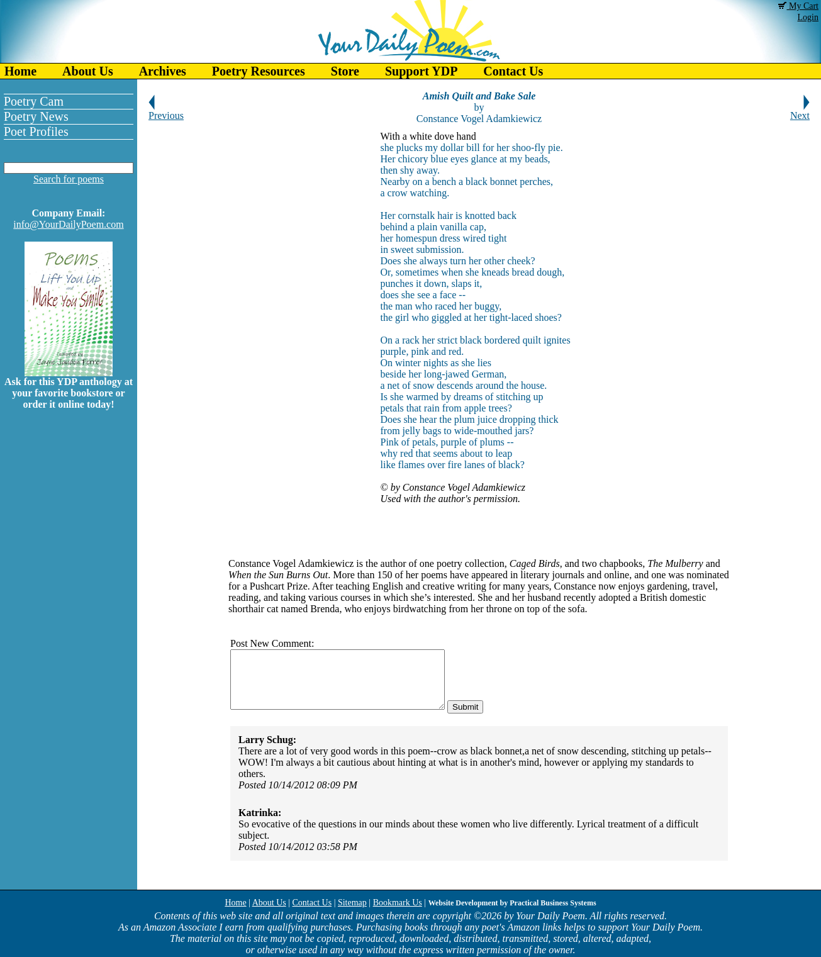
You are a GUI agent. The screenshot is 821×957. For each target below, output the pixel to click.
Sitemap (352, 902)
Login (808, 17)
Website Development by (512, 902)
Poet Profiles (36, 131)
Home (20, 71)
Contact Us (513, 71)
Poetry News (36, 116)
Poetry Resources (258, 71)
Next (800, 111)
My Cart (798, 6)
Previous (166, 111)
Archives (162, 71)
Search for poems (68, 179)
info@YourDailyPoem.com (68, 224)
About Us (87, 71)
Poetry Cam (34, 101)
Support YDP (421, 71)
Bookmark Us (397, 902)
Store (345, 71)
